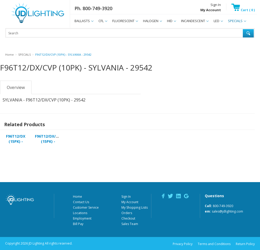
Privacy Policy (183, 244)
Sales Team (129, 224)
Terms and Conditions (214, 244)
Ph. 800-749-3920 (93, 8)
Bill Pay (78, 224)
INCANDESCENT (193, 20)
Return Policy (245, 244)
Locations (80, 213)
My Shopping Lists (134, 207)
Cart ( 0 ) (243, 10)
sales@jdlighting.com (227, 211)
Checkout (128, 218)
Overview (16, 87)
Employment (82, 218)
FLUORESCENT (123, 20)
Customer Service (86, 207)
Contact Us (81, 202)
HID (169, 20)
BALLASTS (82, 20)
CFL (101, 20)
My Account (129, 202)
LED (216, 20)
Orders (126, 213)
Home (77, 196)
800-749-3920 (223, 206)
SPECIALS (235, 20)
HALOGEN (150, 20)
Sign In (216, 4)
